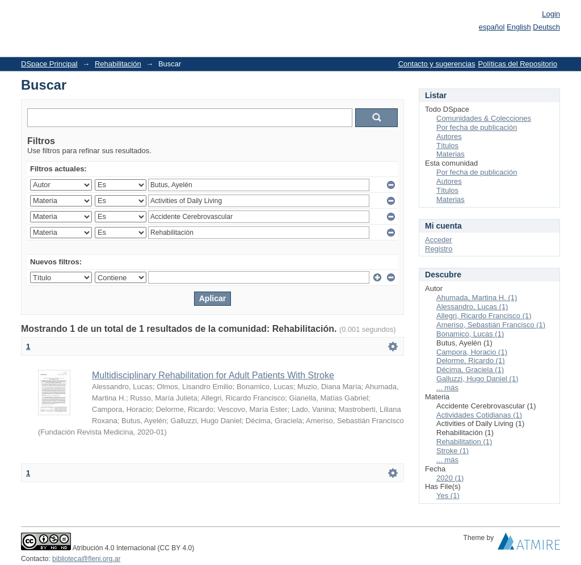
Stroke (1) (452, 450)
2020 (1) (450, 478)
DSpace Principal (49, 64)
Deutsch (546, 27)
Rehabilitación (118, 64)
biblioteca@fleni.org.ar (86, 559)
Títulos (447, 145)
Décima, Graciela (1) (470, 369)
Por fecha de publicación (476, 127)
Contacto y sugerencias (436, 64)
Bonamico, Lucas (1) (470, 334)
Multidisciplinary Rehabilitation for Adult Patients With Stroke (213, 375)
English (519, 27)
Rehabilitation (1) (464, 441)
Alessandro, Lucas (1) (472, 306)
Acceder (438, 239)
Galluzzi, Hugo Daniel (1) (477, 378)
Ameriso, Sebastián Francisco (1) (490, 325)
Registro (438, 248)
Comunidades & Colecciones (483, 118)
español (492, 27)
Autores (449, 136)
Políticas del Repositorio (517, 64)
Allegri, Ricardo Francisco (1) (484, 315)
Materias (450, 154)
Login (551, 14)
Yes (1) (448, 495)
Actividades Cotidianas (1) (479, 415)
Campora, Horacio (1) (471, 352)
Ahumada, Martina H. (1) (476, 297)
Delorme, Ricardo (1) (470, 360)
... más (447, 387)
